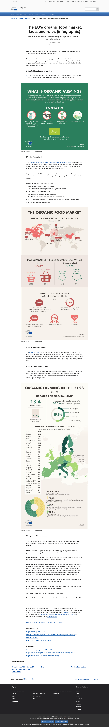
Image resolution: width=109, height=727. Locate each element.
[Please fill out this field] (92, 9)
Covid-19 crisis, (67, 612)
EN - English (14, 1)
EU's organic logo (34, 352)
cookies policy (74, 724)
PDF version (94, 679)
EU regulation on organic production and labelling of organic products (50, 162)
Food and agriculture (78, 667)
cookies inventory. (85, 724)
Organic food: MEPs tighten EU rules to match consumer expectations (23, 669)
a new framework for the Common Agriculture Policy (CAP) (58, 614)
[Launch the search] (97, 9)
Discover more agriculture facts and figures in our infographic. (45, 622)
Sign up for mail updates (82, 679)
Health (43, 667)
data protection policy (64, 724)
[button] (94, 1)
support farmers (52, 616)
